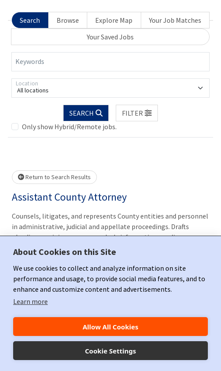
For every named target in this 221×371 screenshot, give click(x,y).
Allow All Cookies (110, 326)
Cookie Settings (110, 350)
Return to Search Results (54, 177)
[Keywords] (110, 61)
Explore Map (113, 20)
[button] (137, 113)
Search (30, 20)
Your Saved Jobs (110, 36)
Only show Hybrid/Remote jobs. (69, 126)
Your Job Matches (175, 20)
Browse (68, 20)
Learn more (30, 301)
